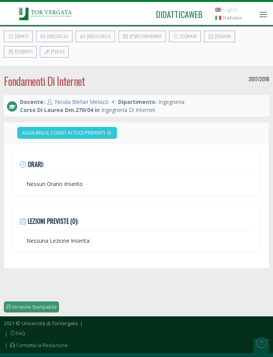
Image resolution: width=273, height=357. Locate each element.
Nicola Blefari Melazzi (82, 101)
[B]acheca (95, 36)
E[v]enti (20, 51)
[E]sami (219, 36)
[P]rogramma (142, 36)
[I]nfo (18, 36)
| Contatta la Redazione (36, 345)
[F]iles (54, 51)
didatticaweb (179, 14)
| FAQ (14, 333)
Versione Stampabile (31, 307)
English (226, 10)
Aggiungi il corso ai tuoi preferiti (67, 133)
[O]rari (185, 36)
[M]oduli (54, 36)
